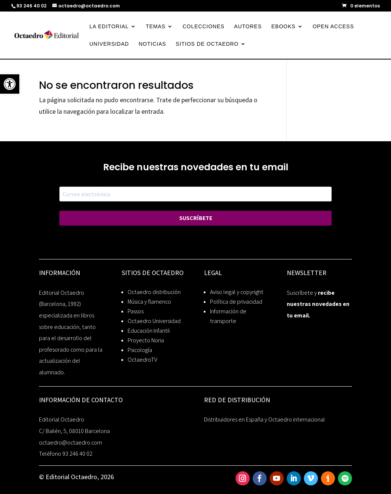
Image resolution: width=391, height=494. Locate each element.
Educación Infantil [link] (149, 331)
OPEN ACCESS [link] (333, 26)
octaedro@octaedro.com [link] (70, 442)
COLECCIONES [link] (203, 26)
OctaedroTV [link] (142, 360)
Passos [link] (136, 311)
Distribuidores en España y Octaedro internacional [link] (264, 419)
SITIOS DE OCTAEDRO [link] (207, 44)
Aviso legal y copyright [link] (236, 292)
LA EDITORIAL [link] (109, 26)
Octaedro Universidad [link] (154, 321)
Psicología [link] (140, 350)
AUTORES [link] (248, 26)
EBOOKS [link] (284, 26)
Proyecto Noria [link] (146, 340)
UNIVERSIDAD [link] (109, 44)
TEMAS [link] (155, 26)
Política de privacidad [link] (236, 302)
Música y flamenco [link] (149, 302)
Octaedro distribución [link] (154, 292)
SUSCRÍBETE (195, 218)
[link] (9, 84)
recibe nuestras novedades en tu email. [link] (318, 304)
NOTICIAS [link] (152, 44)
